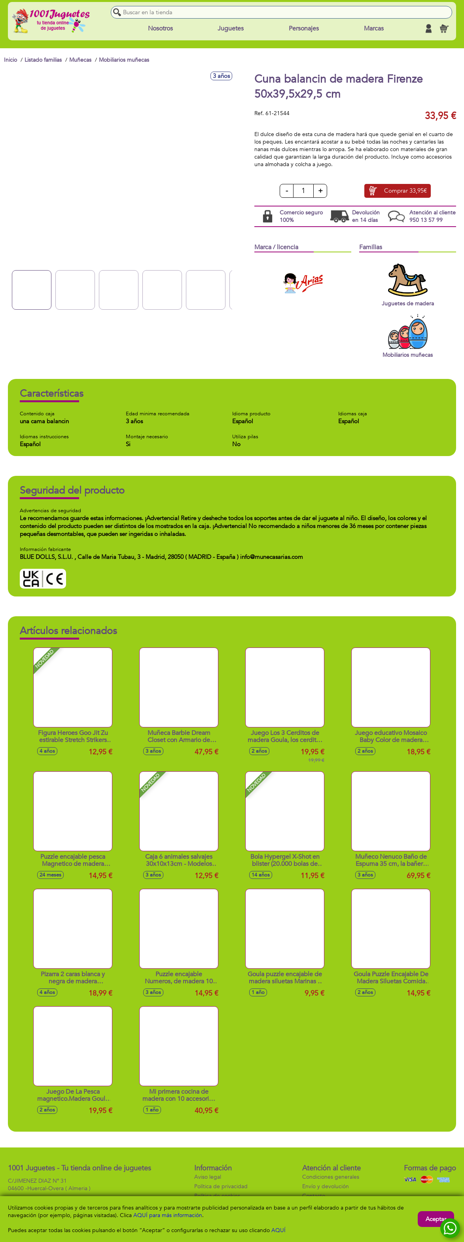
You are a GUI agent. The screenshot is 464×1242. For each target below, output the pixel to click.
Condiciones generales (330, 1177)
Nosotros (160, 28)
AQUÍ (278, 1230)
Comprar (405, 191)
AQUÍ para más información (167, 1215)
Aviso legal (207, 1177)
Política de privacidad (221, 1186)
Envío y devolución (325, 1186)
